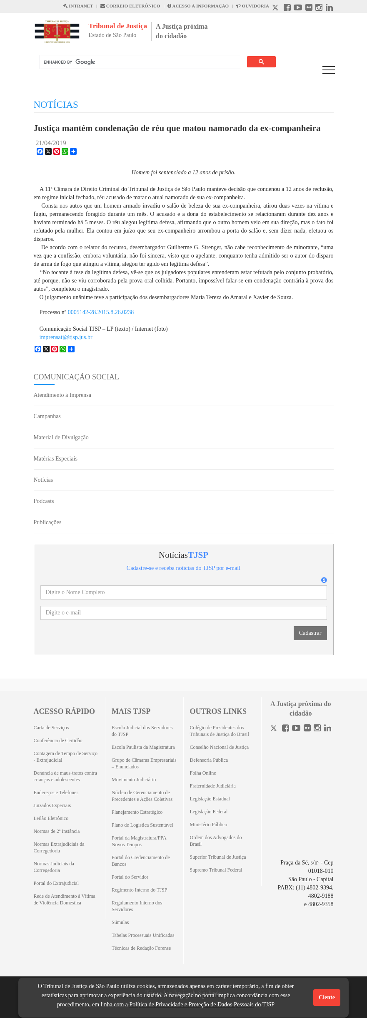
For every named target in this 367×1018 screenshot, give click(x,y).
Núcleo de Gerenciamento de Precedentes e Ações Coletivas (142, 796)
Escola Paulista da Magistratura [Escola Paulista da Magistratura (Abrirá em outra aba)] (143, 747)
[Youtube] (296, 729)
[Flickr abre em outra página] (309, 8)
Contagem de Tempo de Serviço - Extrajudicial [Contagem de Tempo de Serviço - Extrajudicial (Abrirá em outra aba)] (66, 756)
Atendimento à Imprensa (62, 395)
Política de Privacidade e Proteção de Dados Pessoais (191, 1004)
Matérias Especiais (55, 459)
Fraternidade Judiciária (213, 786)
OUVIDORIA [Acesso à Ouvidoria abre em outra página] (252, 5)
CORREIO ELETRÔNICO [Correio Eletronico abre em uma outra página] (130, 5)
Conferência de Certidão (58, 740)
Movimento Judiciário (134, 780)
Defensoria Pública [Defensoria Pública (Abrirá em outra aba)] (209, 760)
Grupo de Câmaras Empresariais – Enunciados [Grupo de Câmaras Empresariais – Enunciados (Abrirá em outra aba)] (144, 763)
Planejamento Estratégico (137, 812)
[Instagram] (317, 729)
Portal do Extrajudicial (56, 883)
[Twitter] (275, 729)
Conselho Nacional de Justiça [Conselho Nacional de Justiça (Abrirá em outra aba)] (219, 747)
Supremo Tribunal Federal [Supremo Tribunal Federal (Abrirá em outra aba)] (216, 870)
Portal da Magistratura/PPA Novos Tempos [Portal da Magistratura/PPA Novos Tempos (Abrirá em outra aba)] (139, 841)
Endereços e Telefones (56, 792)
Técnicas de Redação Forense (141, 948)
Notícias (43, 480)
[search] (139, 62)
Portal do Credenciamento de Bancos (141, 861)
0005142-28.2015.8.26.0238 (101, 312)
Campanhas (47, 416)
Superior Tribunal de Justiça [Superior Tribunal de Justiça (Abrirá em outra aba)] (218, 857)
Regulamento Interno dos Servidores (137, 906)
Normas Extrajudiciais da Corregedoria (59, 847)
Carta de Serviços (51, 728)
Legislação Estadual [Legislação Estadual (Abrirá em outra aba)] (210, 799)
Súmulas (120, 922)
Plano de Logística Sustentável (142, 825)
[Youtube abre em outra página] (298, 8)
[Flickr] (307, 729)
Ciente (327, 997)
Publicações (48, 522)
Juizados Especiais (52, 805)
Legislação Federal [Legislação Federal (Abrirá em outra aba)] (209, 812)
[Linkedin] (327, 729)
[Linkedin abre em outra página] (329, 8)
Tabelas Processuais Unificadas (143, 935)
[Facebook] (285, 729)
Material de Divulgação (61, 437)
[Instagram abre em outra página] (319, 8)
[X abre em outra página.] (276, 8)
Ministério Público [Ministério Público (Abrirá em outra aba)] (208, 824)
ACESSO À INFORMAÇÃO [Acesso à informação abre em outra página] (198, 5)
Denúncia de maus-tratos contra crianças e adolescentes (65, 776)
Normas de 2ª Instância (57, 831)
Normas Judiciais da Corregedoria (54, 867)
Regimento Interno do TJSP (139, 890)
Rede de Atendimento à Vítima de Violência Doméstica (64, 899)
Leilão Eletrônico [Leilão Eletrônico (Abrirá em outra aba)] (51, 818)
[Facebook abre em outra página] (287, 8)
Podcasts (44, 501)
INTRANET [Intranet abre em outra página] (78, 5)
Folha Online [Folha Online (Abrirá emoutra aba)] (203, 773)
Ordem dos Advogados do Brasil (216, 841)
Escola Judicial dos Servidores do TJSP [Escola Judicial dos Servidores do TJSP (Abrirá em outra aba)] (142, 731)
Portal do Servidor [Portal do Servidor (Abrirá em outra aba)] (130, 877)
